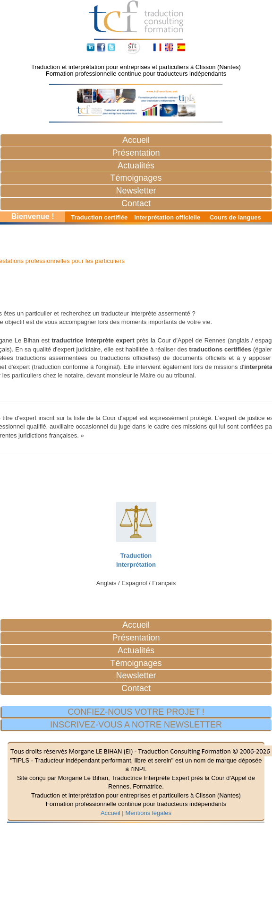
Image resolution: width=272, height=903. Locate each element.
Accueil (110, 812)
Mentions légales (148, 812)
